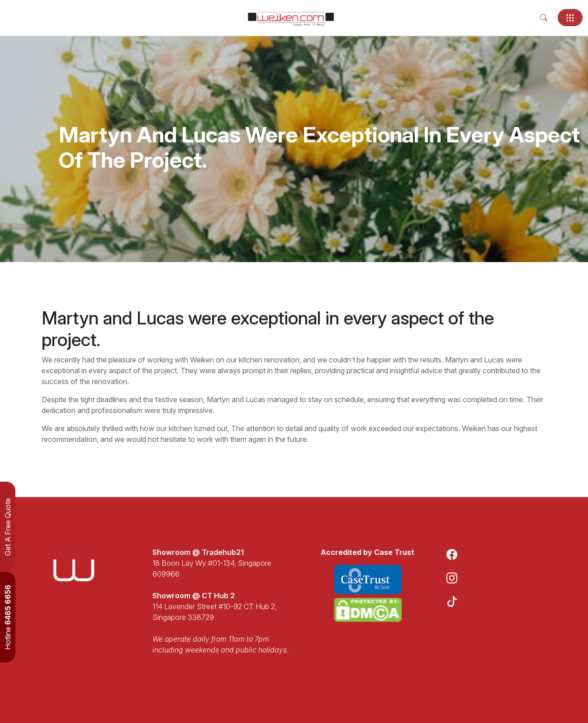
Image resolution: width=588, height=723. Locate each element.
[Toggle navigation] (570, 17)
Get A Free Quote (7, 527)
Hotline (7, 617)
